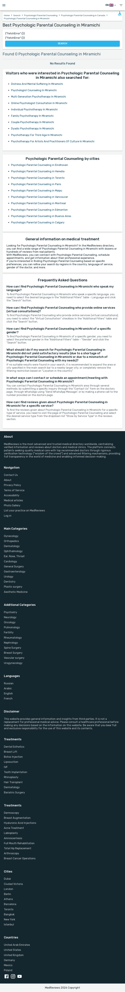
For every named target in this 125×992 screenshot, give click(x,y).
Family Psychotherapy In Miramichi (32, 115)
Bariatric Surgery (14, 792)
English (8, 693)
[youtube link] (20, 977)
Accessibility (11, 495)
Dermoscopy (11, 812)
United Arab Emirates (17, 944)
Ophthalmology (13, 551)
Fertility (9, 632)
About (7, 480)
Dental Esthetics (14, 746)
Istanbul (9, 924)
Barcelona (10, 904)
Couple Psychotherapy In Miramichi (32, 122)
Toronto (8, 909)
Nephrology (11, 642)
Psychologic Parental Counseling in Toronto (37, 177)
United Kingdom (14, 955)
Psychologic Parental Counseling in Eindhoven (39, 165)
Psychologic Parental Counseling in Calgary (37, 222)
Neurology (10, 617)
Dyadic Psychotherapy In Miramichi (32, 128)
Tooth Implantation (15, 772)
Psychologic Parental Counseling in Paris (36, 184)
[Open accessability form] (119, 13)
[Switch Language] (111, 5)
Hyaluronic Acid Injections (20, 822)
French (8, 698)
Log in (7, 515)
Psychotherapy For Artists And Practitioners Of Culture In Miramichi (52, 141)
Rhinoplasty (11, 777)
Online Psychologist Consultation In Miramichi (39, 103)
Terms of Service (14, 490)
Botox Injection (13, 756)
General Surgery (14, 566)
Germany (9, 960)
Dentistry (9, 581)
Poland (8, 970)
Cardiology (10, 561)
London (8, 889)
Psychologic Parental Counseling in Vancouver (39, 196)
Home (7, 15)
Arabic (8, 688)
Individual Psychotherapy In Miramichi (34, 109)
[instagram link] (13, 977)
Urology (8, 576)
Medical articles (13, 500)
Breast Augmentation (17, 817)
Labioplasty (11, 833)
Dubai (7, 878)
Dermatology (12, 546)
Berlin (7, 894)
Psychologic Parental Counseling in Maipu (36, 190)
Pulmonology (12, 627)
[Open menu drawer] (4, 5)
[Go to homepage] (63, 5)
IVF (6, 767)
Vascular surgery (14, 657)
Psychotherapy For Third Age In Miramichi (36, 135)
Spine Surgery (12, 647)
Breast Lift (10, 751)
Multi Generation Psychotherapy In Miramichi (38, 96)
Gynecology (11, 536)
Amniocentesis (13, 838)
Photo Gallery (12, 505)
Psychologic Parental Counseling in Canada (83, 15)
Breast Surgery (13, 652)
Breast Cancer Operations (19, 858)
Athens (8, 899)
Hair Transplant (13, 782)
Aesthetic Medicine (16, 591)
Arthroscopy (11, 853)
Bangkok (9, 914)
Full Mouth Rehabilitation (19, 843)
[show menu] (121, 5)
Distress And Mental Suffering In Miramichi (37, 83)
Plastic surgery (13, 586)
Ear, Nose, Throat (14, 556)
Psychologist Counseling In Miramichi (34, 90)
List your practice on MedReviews (24, 510)
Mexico (8, 965)
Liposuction (11, 761)
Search (17, 15)
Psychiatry (10, 612)
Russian (9, 683)
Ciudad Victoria (13, 884)
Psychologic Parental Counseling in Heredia (37, 171)
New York (9, 919)
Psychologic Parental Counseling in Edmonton (39, 209)
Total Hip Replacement (17, 848)
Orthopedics (11, 541)
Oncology (9, 622)
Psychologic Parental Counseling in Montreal (38, 203)
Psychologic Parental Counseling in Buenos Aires (41, 216)
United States (12, 949)
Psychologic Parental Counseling (40, 15)
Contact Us (11, 475)
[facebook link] (7, 977)
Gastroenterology (14, 571)
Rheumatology (13, 637)
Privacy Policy (12, 485)
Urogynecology (13, 663)
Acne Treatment (14, 828)
